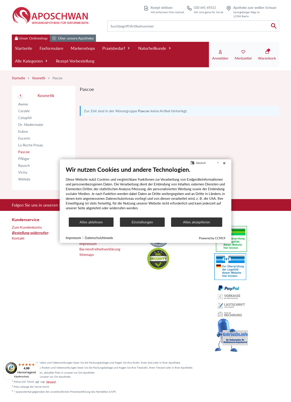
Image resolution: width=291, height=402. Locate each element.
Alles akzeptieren (196, 222)
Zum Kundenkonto (27, 227)
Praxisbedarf (116, 48)
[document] (146, 191)
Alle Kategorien (32, 60)
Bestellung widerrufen (30, 232)
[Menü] (37, 364)
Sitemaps (86, 254)
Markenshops (83, 48)
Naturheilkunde (155, 48)
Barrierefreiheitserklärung (99, 249)
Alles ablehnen (91, 222)
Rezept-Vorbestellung (75, 60)
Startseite (23, 48)
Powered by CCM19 (212, 238)
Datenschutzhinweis (99, 238)
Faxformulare (51, 48)
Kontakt (18, 238)
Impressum (88, 243)
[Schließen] (224, 163)
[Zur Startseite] (50, 16)
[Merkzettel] (243, 55)
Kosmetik (38, 78)
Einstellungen (142, 222)
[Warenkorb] (267, 55)
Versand (51, 381)
